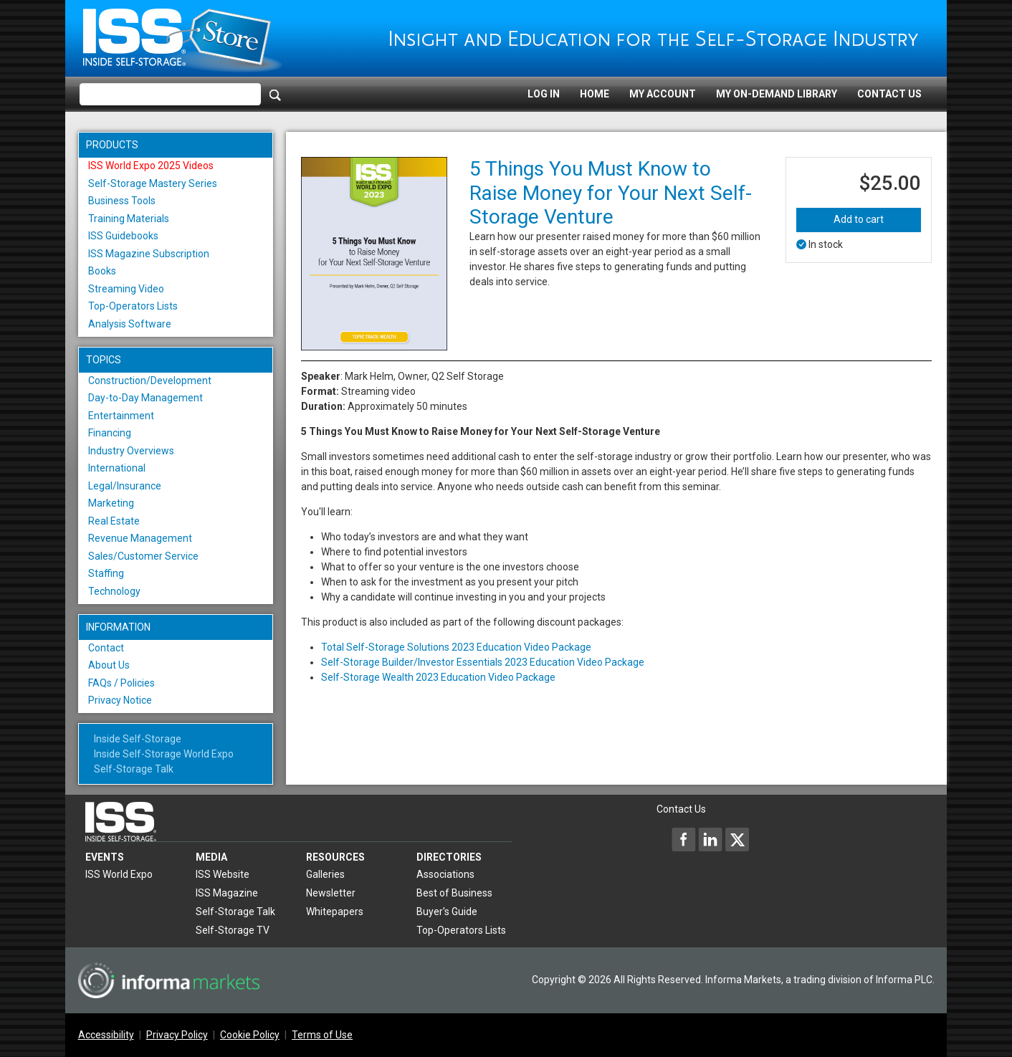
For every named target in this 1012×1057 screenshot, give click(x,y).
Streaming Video (126, 289)
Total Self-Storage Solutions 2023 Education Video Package (456, 647)
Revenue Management (140, 538)
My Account (662, 94)
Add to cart (859, 219)
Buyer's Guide (446, 911)
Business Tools (122, 200)
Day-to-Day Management (145, 397)
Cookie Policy (250, 1035)
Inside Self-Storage (137, 739)
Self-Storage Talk (133, 769)
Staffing (106, 573)
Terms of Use (322, 1035)
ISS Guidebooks (123, 235)
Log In (544, 94)
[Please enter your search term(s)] (170, 94)
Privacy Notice (120, 700)
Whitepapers (334, 911)
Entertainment (121, 415)
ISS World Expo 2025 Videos (151, 165)
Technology (114, 591)
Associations (445, 874)
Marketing (111, 503)
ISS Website (222, 874)
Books (102, 271)
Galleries (325, 874)
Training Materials (128, 218)
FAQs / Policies (121, 683)
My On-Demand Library (776, 94)
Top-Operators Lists (133, 306)
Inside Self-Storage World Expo (164, 754)
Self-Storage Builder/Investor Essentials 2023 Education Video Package (482, 662)
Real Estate (114, 521)
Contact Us (889, 94)
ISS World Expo (119, 874)
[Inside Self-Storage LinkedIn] (710, 839)
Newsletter (330, 893)
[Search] (275, 94)
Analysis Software (129, 324)
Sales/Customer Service (143, 556)
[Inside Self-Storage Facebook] (684, 839)
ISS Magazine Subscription (148, 253)
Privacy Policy (177, 1035)
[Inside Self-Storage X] (737, 839)
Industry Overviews (131, 450)
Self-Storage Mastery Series (152, 183)
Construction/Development (149, 380)
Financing (109, 433)
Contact (106, 648)
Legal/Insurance (124, 486)
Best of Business (454, 893)
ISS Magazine (227, 893)
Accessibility (106, 1035)
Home (594, 94)
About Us (109, 665)
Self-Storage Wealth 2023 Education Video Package (438, 677)
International (116, 468)
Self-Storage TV (232, 930)
